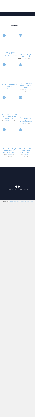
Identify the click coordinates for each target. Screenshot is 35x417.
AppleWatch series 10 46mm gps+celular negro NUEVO (9, 116)
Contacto (31, 201)
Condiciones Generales (18, 202)
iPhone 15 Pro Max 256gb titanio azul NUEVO (25, 85)
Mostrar (14, 25)
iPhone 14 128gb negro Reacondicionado (26, 119)
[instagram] (19, 186)
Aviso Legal (27, 201)
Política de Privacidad (20, 201)
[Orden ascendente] (23, 22)
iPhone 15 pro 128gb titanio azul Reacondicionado (25, 150)
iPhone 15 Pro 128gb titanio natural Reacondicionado (9, 150)
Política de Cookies (13, 201)
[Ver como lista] (18, 28)
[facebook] (16, 186)
